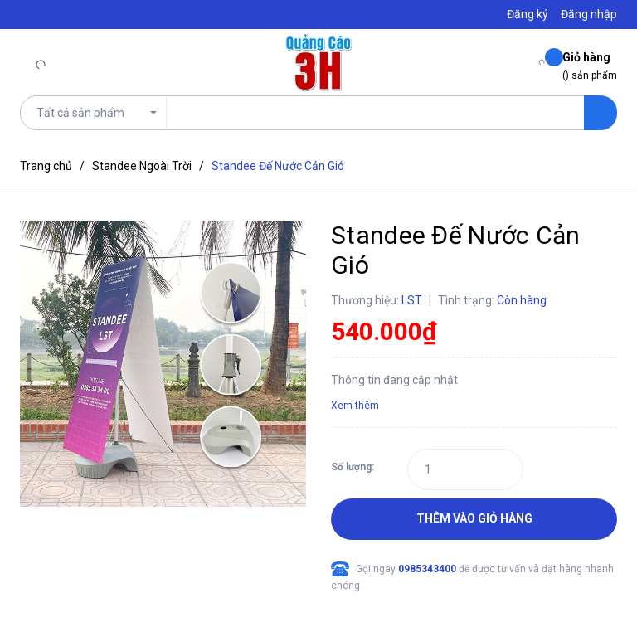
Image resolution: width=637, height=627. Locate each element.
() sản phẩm (589, 65)
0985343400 (428, 569)
